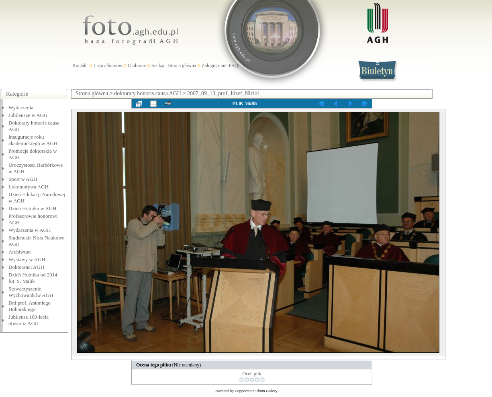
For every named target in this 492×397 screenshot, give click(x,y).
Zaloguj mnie (214, 65)
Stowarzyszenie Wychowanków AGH (30, 292)
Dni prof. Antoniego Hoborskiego (29, 306)
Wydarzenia (20, 107)
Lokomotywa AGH (28, 187)
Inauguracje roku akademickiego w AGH (32, 140)
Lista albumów (108, 65)
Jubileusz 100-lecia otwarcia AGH (28, 320)
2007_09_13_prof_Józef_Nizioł (223, 93)
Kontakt (80, 65)
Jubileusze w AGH (28, 115)
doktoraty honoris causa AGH (147, 93)
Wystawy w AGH (26, 259)
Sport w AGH (22, 179)
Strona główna (182, 65)
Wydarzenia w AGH (29, 230)
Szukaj (158, 65)
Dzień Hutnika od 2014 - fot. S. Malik (34, 278)
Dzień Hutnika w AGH (32, 208)
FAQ (233, 65)
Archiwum (19, 252)
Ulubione (137, 65)
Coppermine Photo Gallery (256, 391)
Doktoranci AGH (26, 267)
